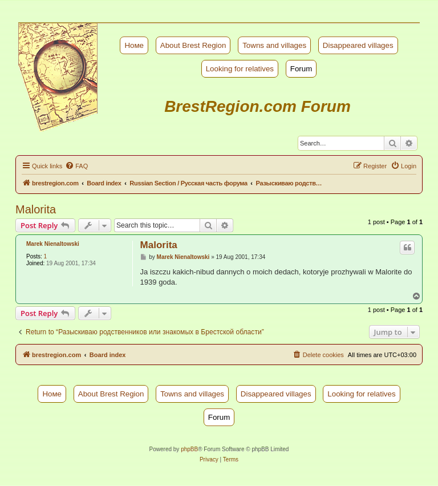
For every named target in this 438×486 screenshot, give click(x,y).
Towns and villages (274, 45)
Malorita (35, 209)
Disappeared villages (358, 45)
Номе (134, 45)
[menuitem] (76, 166)
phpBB (189, 449)
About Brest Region (193, 45)
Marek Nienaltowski (52, 244)
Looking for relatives (240, 68)
